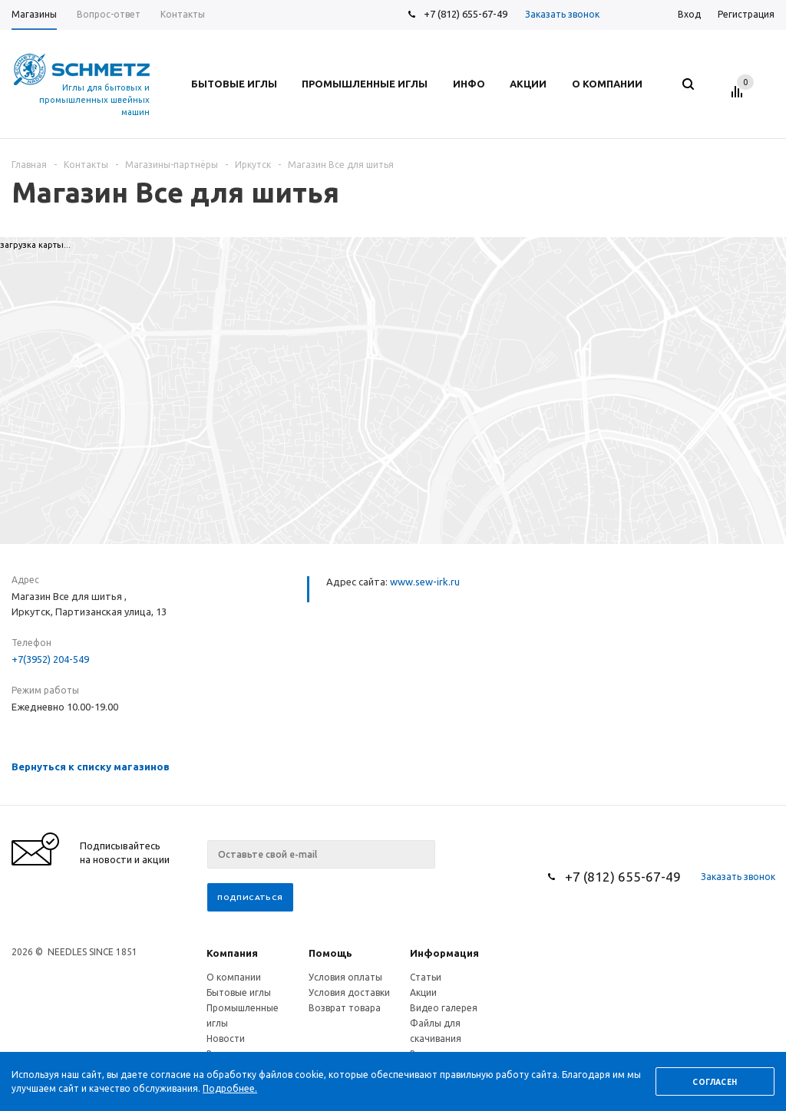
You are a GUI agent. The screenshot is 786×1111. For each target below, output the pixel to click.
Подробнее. (230, 1088)
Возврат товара (345, 1008)
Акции (423, 992)
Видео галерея (443, 1008)
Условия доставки (349, 992)
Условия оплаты (345, 977)
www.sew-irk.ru (425, 581)
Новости (225, 1038)
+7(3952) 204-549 (50, 659)
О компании (233, 977)
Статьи (425, 977)
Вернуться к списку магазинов (91, 766)
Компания (232, 953)
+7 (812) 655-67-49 (465, 13)
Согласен (714, 1082)
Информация (444, 953)
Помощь (330, 953)
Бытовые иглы (238, 992)
